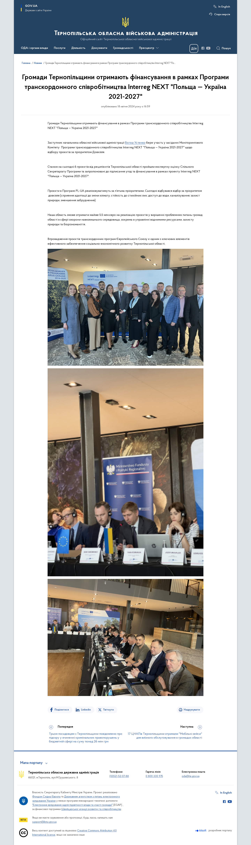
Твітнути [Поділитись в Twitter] (108, 709)
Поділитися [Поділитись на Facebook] (62, 709)
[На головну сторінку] (125, 29)
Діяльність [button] (78, 48)
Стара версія (222, 14)
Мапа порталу (31, 763)
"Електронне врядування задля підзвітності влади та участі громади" (72, 805)
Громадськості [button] (123, 48)
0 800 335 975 (154, 776)
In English (224, 6)
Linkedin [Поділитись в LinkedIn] (86, 709)
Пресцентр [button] (146, 48)
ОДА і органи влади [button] (34, 48)
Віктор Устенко (135, 142)
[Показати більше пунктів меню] (157, 48)
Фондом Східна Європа (46, 796)
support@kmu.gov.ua (44, 822)
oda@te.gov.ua (190, 776)
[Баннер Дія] (193, 48)
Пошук (226, 48)
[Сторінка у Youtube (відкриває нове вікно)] (208, 48)
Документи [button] (99, 48)
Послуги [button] (59, 48)
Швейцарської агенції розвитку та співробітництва (91, 809)
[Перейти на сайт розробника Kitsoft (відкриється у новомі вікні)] (201, 830)
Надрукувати (192, 709)
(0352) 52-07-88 (119, 776)
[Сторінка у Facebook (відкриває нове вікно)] (203, 48)
